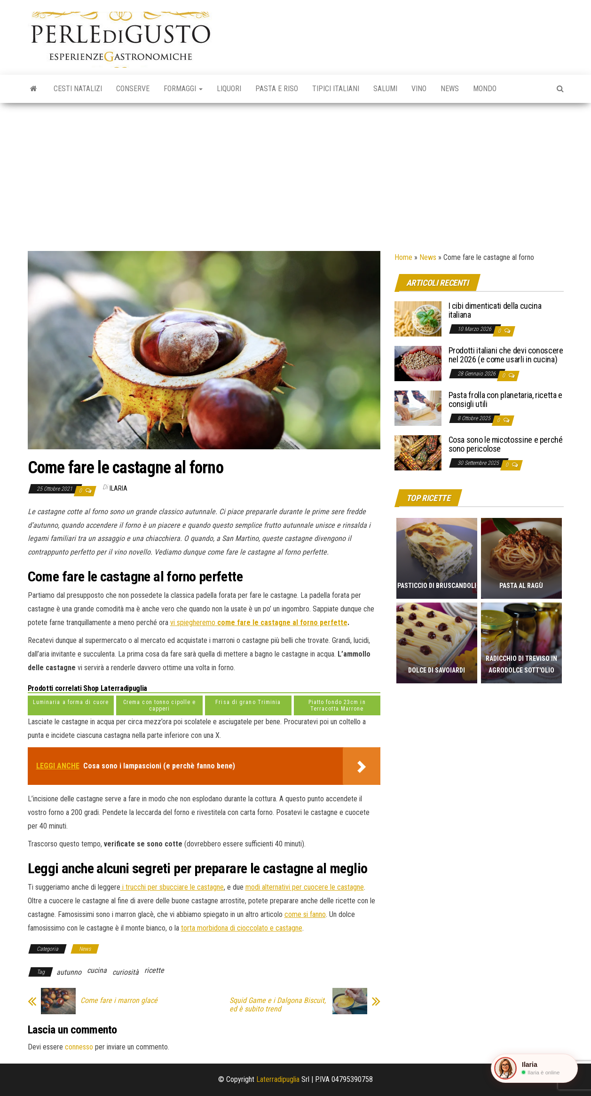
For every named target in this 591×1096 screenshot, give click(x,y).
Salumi (385, 88)
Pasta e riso (276, 88)
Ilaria (118, 488)
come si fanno (305, 914)
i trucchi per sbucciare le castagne (172, 887)
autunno (68, 972)
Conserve (133, 88)
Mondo (484, 88)
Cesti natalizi (78, 88)
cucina (97, 970)
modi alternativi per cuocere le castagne (304, 887)
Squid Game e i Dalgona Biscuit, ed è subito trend (277, 1004)
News (450, 88)
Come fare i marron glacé (119, 1000)
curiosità (125, 972)
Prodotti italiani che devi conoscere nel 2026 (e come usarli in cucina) (506, 355)
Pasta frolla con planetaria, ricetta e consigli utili (505, 399)
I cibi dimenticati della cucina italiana (495, 310)
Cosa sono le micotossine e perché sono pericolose (506, 444)
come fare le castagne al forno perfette (281, 622)
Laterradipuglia (277, 1079)
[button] (534, 1068)
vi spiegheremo (192, 622)
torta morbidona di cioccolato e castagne (241, 928)
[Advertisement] (296, 173)
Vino (418, 88)
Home (403, 257)
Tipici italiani (335, 88)
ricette (154, 970)
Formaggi (183, 88)
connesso (79, 1046)
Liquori (229, 88)
